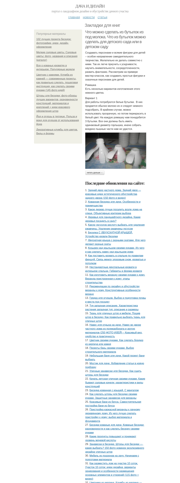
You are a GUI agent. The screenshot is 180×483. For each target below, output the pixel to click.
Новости (89, 17)
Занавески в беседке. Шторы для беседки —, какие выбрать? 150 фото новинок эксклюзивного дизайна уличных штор (114, 448)
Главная (74, 17)
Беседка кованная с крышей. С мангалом (114, 390)
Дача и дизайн (90, 6)
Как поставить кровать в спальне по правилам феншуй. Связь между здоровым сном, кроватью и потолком (115, 259)
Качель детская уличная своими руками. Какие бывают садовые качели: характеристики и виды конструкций (115, 382)
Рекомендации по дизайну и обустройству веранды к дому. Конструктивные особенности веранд (113, 290)
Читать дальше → (95, 173)
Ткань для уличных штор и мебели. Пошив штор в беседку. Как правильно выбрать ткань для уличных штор (115, 317)
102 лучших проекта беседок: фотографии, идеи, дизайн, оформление (53, 43)
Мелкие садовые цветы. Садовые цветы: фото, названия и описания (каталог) (56, 56)
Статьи (102, 17)
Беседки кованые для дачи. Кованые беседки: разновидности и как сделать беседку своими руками (114, 429)
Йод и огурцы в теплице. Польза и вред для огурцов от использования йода (57, 120)
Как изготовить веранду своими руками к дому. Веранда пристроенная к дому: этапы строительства (115, 278)
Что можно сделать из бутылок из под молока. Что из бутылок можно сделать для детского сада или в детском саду (115, 39)
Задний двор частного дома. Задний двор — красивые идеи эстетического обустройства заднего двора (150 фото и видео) (113, 194)
